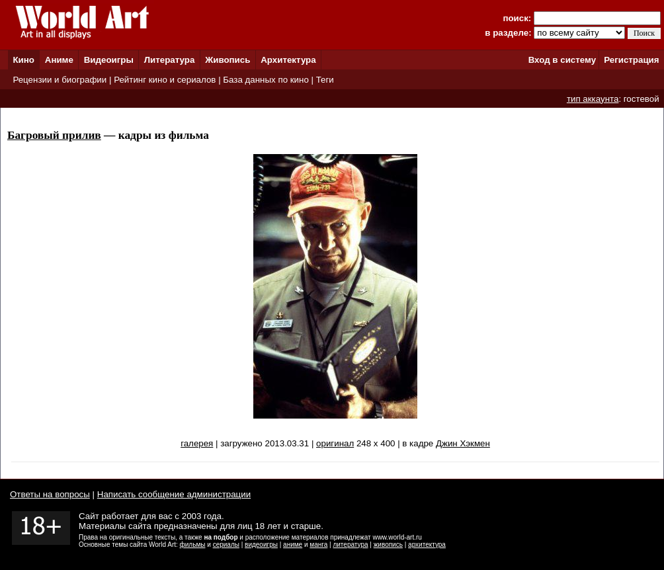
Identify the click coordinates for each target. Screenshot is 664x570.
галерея (197, 443)
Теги (325, 80)
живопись (388, 544)
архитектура (427, 544)
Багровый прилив (54, 135)
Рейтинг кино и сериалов (165, 80)
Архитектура (288, 60)
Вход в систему (562, 60)
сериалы (226, 544)
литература (350, 544)
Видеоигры (109, 60)
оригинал (335, 443)
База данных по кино (265, 80)
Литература (169, 60)
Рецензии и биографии (59, 80)
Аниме (59, 60)
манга (318, 544)
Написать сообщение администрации (174, 494)
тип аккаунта (593, 99)
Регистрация (631, 60)
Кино (23, 60)
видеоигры (261, 544)
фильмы (193, 544)
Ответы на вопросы (50, 494)
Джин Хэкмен (463, 443)
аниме (292, 544)
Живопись (227, 60)
